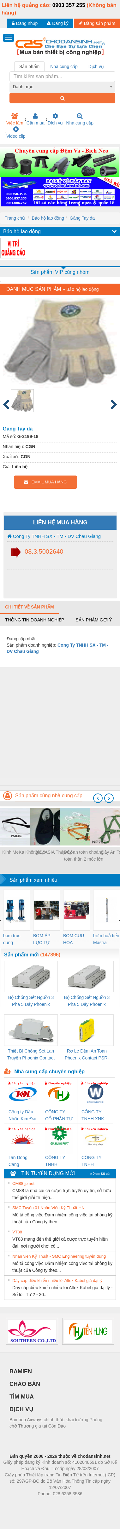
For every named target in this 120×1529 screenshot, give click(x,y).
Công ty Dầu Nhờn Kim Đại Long (22, 1115)
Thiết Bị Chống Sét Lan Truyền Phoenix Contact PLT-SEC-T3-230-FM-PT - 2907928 (31, 1054)
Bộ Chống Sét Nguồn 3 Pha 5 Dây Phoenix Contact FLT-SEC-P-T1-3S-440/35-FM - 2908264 (86, 1001)
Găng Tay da (82, 218)
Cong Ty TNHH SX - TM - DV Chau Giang (54, 536)
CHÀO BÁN (24, 1384)
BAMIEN (20, 1371)
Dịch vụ (55, 119)
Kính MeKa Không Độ (23, 852)
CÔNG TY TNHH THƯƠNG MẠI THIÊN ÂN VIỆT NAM (95, 1161)
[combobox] (62, 86)
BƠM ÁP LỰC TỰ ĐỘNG (41, 939)
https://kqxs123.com (90, 1503)
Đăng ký (57, 23)
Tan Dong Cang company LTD (22, 1161)
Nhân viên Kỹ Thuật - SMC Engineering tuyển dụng (59, 1256)
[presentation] (98, 798)
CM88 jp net (23, 1183)
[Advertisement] (59, 726)
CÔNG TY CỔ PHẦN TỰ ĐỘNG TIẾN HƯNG (59, 1115)
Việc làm (14, 119)
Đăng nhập (25, 23)
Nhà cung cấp (79, 119)
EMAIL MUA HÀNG (45, 482)
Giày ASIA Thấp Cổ (54, 852)
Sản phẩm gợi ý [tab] (93, 619)
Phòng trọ (19, 1503)
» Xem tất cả (100, 1173)
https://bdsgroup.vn (51, 1503)
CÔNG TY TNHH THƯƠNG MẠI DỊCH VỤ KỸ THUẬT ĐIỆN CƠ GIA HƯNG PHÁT (59, 1161)
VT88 (17, 1232)
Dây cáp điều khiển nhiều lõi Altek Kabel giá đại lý (57, 1280)
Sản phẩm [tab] (29, 66)
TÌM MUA (21, 1396)
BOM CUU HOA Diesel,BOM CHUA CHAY (76, 939)
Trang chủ (15, 218)
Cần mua (36, 119)
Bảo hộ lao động (48, 218)
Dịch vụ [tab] (96, 66)
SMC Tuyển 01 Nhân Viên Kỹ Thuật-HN (48, 1207)
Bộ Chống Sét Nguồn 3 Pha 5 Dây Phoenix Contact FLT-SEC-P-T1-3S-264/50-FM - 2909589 (31, 1001)
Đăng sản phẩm (97, 23)
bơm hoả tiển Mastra (106, 939)
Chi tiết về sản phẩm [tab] (29, 606)
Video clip (15, 132)
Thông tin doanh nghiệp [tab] (34, 619)
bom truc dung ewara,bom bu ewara (14, 939)
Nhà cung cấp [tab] (64, 66)
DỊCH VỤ (21, 1409)
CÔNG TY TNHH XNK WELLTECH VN (93, 1115)
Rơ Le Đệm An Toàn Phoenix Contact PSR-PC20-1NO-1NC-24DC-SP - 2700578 (87, 1054)
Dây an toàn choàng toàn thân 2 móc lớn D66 (83, 856)
